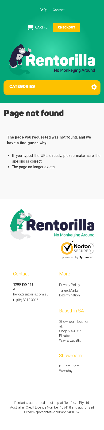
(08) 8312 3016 (27, 300)
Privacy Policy (69, 285)
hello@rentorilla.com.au (30, 294)
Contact (59, 10)
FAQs (43, 10)
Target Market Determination (69, 293)
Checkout (66, 27)
